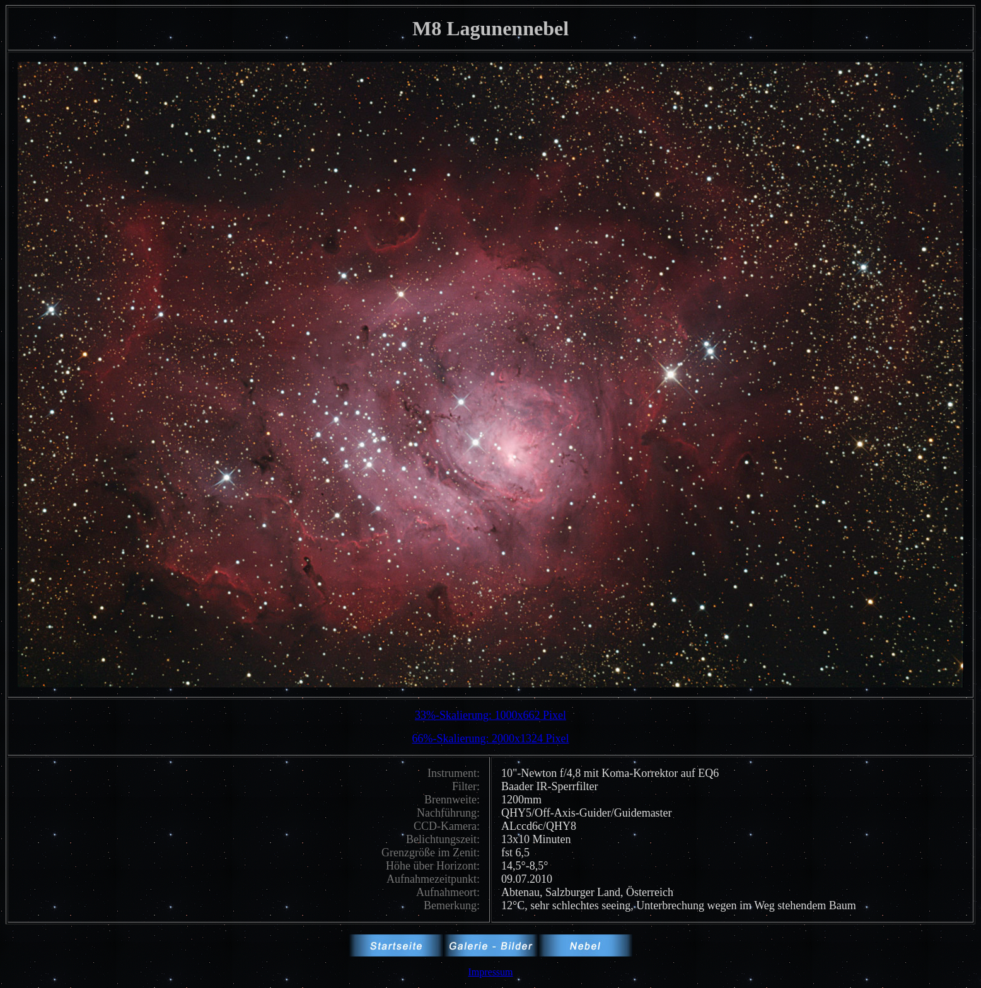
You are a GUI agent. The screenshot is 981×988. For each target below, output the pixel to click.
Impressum (490, 972)
